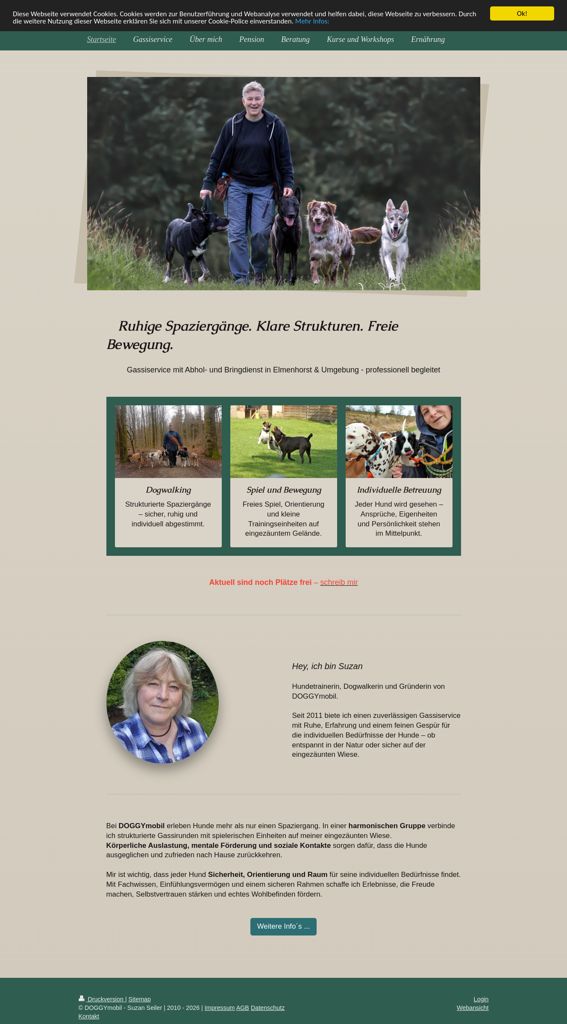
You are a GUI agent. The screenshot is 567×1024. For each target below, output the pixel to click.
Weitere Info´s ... (283, 926)
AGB (242, 1007)
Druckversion (102, 999)
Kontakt (89, 1016)
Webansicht (472, 1007)
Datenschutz (268, 1007)
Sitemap (140, 999)
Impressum (220, 1007)
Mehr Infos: (312, 20)
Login (481, 999)
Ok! (522, 13)
